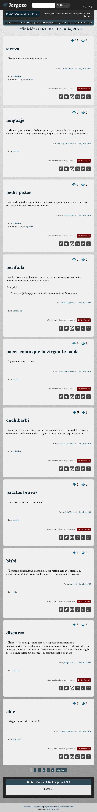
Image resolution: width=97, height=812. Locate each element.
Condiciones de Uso (29, 807)
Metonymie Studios (52, 809)
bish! (11, 561)
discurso (15, 633)
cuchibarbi (17, 420)
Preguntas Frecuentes (51, 807)
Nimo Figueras (68, 303)
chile (15, 592)
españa (16, 520)
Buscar (63, 5)
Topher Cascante (67, 731)
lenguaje (15, 120)
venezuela (17, 311)
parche (30, 226)
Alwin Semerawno (66, 371)
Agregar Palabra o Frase (22, 13)
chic (10, 711)
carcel (30, 79)
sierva (12, 49)
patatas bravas (22, 492)
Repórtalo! (84, 89)
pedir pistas (18, 192)
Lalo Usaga (70, 512)
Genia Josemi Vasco (66, 143)
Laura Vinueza (68, 69)
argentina (17, 739)
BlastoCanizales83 (67, 443)
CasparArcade (68, 215)
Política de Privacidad (67, 807)
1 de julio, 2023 (84, 69)
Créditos (40, 807)
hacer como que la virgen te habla (42, 351)
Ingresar (87, 7)
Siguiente (62, 770)
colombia (17, 76)
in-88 (72, 584)
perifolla (15, 267)
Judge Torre (69, 663)
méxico (16, 151)
